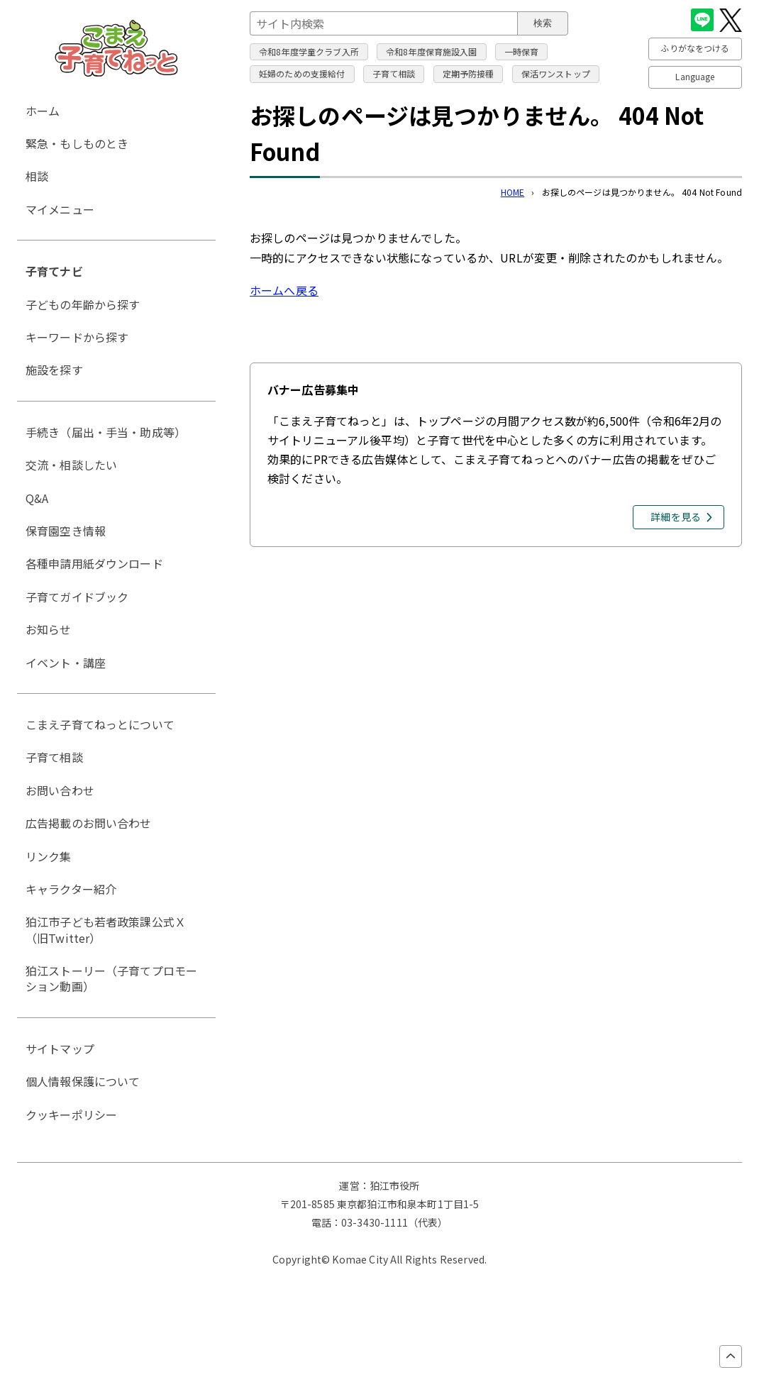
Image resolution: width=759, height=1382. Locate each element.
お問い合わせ (60, 790)
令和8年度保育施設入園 (431, 51)
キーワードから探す (77, 337)
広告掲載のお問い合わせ (89, 822)
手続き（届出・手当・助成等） (106, 432)
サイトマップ (60, 1048)
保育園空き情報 (66, 530)
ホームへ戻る (284, 290)
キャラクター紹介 (71, 888)
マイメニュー (60, 209)
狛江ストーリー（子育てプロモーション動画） (111, 978)
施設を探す (54, 369)
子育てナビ (54, 271)
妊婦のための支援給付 (302, 73)
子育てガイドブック (77, 596)
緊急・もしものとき (77, 143)
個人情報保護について (83, 1081)
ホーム (43, 110)
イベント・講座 (66, 662)
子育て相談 (394, 73)
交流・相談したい (71, 464)
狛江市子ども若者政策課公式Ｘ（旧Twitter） (106, 929)
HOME (513, 192)
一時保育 (521, 51)
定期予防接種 (468, 73)
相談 (37, 175)
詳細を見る (675, 516)
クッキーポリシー (71, 1114)
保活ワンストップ (555, 73)
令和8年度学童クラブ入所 (309, 51)
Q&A (37, 498)
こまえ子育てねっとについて (100, 724)
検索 (542, 23)
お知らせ (49, 629)
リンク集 (49, 856)
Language (694, 76)
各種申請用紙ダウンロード (94, 563)
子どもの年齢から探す (83, 304)
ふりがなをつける (694, 48)
